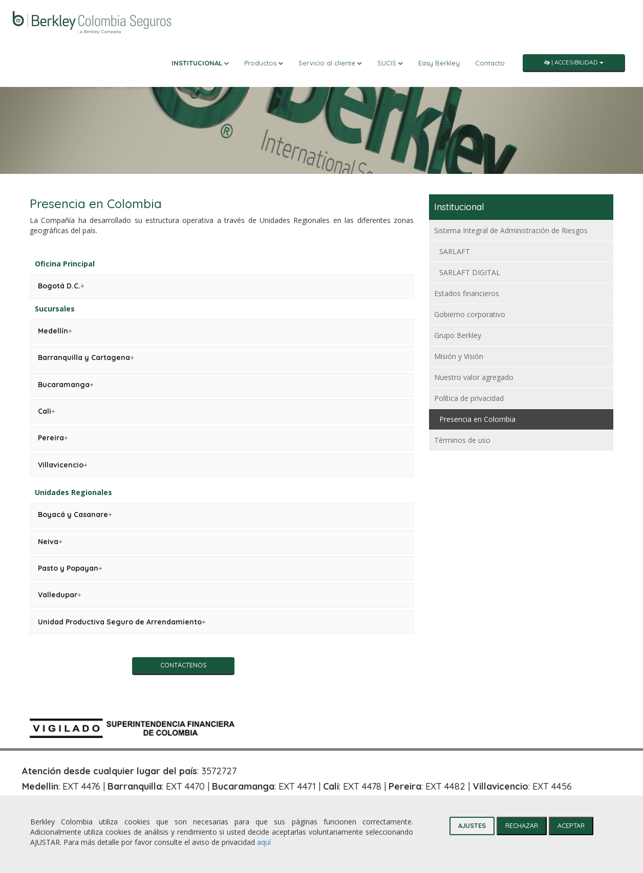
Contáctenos (183, 665)
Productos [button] (263, 63)
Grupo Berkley (457, 335)
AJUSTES (472, 825)
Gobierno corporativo (469, 314)
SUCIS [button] (390, 63)
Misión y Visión (458, 356)
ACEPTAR (571, 825)
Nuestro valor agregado (473, 377)
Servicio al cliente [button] (330, 63)
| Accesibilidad (574, 62)
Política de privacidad (469, 398)
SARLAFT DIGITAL (469, 272)
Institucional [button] (200, 63)
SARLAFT (454, 251)
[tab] (61, 286)
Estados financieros (466, 293)
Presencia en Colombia (477, 419)
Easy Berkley (439, 63)
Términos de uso (462, 440)
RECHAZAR (521, 825)
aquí (264, 842)
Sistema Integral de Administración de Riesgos (511, 230)
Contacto (490, 63)
